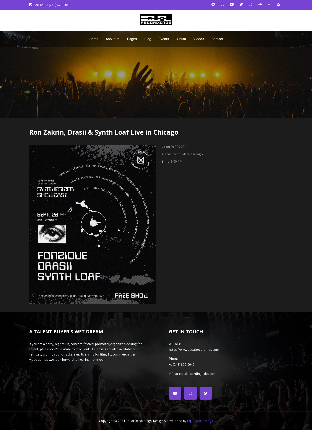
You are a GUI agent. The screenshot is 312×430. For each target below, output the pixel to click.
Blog (147, 39)
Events (164, 39)
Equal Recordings (200, 420)
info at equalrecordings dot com (192, 373)
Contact (217, 39)
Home (93, 39)
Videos (198, 39)
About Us (113, 39)
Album (181, 39)
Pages (132, 39)
